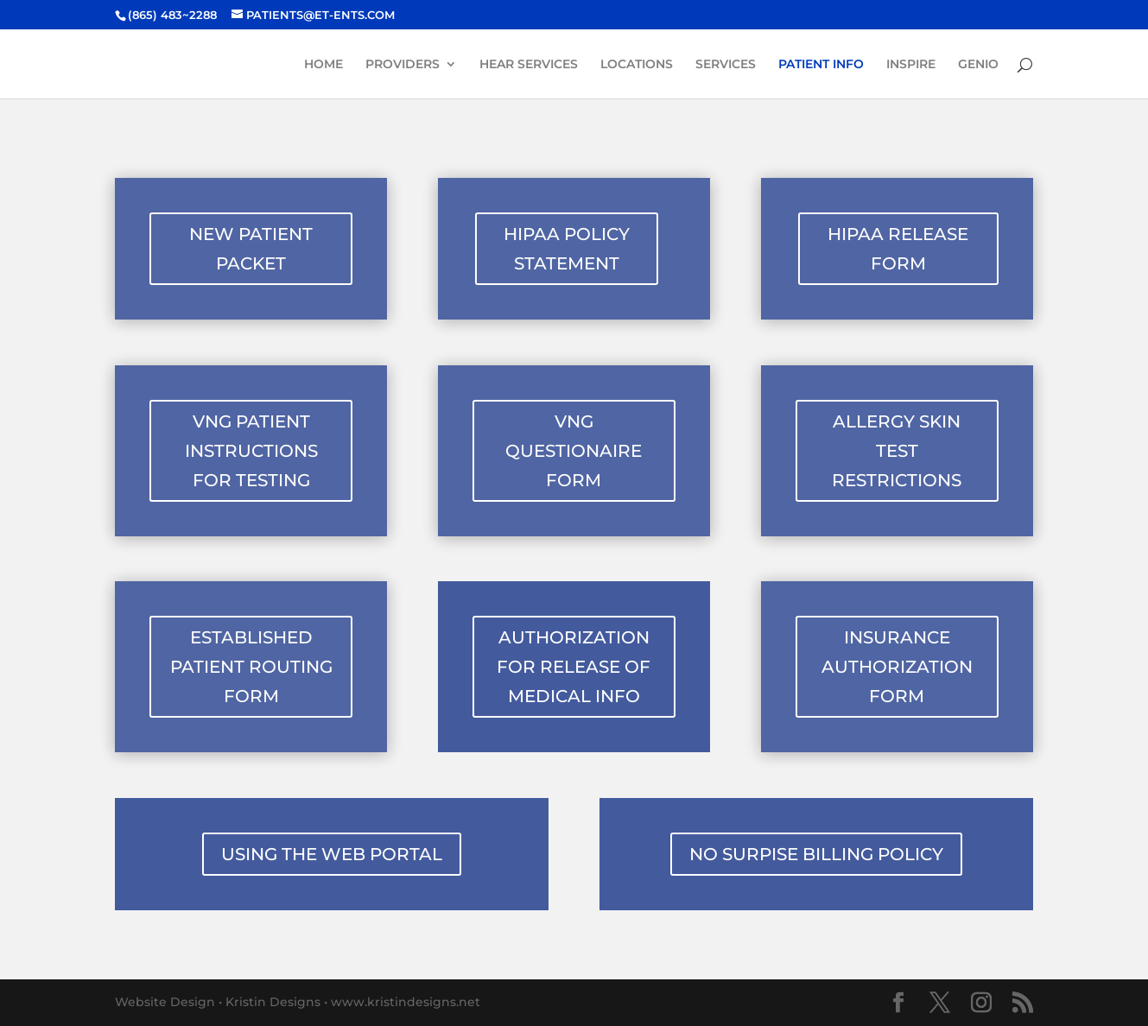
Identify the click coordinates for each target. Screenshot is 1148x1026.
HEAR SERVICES (528, 65)
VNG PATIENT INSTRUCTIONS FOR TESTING (251, 451)
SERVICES (725, 65)
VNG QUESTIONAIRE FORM (573, 451)
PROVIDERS (402, 65)
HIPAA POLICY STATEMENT (567, 249)
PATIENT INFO (821, 65)
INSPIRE (911, 65)
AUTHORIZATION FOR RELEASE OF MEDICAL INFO (573, 666)
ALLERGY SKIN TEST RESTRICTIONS (896, 451)
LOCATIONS (636, 65)
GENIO (978, 65)
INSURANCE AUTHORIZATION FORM (897, 666)
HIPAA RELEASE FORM (898, 249)
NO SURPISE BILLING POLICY (816, 854)
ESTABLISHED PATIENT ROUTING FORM (251, 666)
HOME (323, 65)
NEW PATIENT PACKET (251, 249)
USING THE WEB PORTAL (331, 854)
